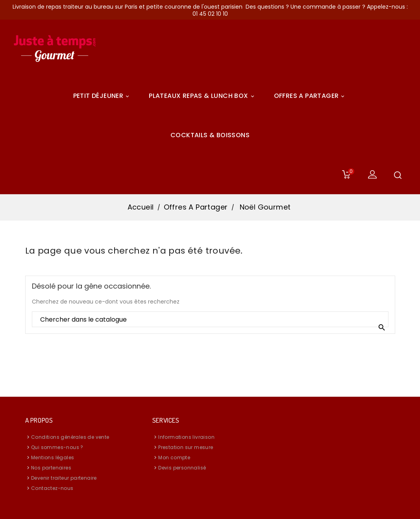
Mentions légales (52, 457)
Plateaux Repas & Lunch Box (202, 96)
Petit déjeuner (102, 96)
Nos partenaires (51, 467)
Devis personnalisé (182, 467)
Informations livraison (186, 437)
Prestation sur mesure (185, 447)
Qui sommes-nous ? (57, 447)
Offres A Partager (310, 96)
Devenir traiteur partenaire (64, 478)
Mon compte (174, 457)
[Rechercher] (210, 320)
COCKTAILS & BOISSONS (210, 135)
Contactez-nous (52, 488)
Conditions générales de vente (70, 437)
